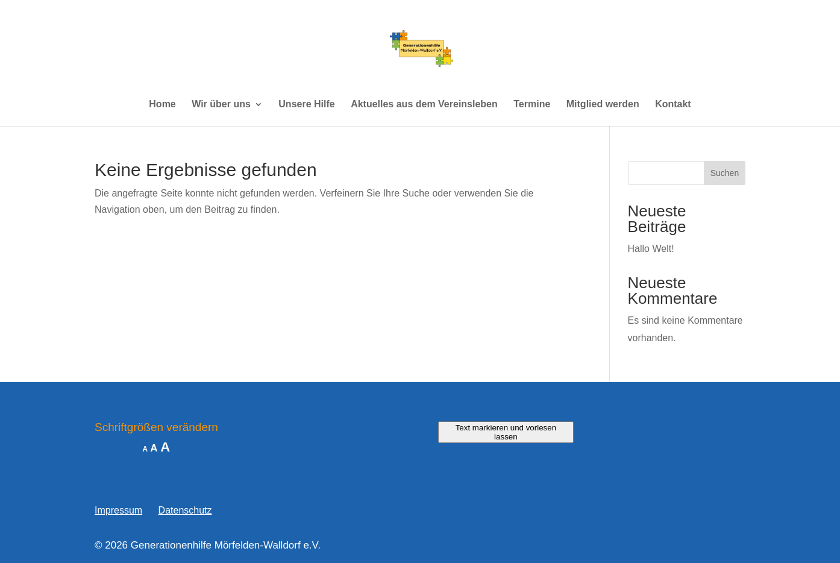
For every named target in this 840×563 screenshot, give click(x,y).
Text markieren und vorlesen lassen (506, 432)
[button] (26, 536)
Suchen (724, 173)
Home (162, 104)
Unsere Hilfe (306, 104)
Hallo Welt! (651, 249)
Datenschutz (185, 510)
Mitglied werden (602, 104)
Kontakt (673, 104)
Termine (531, 104)
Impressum (118, 510)
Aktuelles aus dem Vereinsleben (424, 104)
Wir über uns (221, 104)
